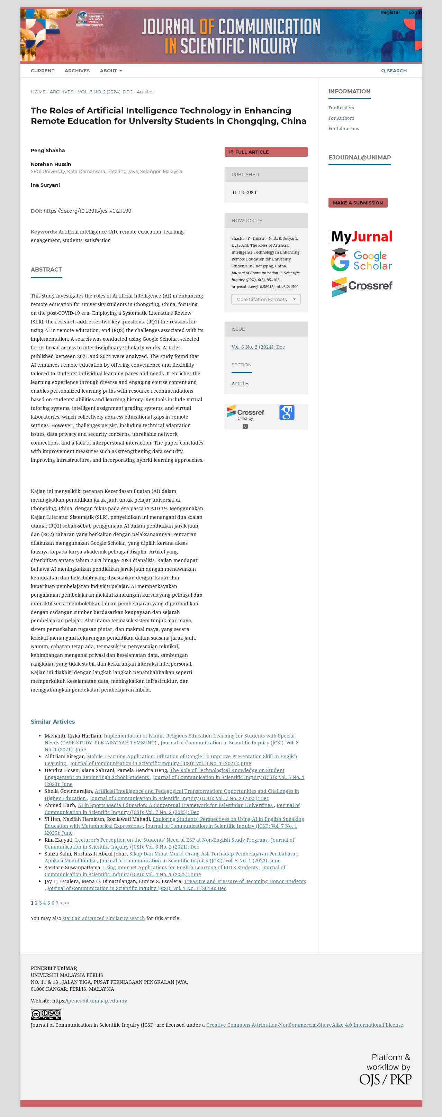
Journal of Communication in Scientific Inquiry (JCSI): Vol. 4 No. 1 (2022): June (165, 871)
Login (415, 12)
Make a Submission (358, 202)
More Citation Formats (261, 299)
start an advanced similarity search (104, 918)
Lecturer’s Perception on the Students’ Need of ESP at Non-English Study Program (171, 839)
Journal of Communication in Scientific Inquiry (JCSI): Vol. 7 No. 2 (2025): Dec (179, 798)
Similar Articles (53, 721)
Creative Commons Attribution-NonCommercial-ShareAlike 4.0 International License (304, 1025)
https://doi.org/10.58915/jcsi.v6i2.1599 (88, 211)
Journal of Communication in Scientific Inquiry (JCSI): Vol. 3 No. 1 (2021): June (160, 763)
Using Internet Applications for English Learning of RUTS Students (181, 867)
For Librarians (343, 128)
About (109, 70)
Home (38, 91)
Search (394, 70)
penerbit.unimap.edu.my (97, 1000)
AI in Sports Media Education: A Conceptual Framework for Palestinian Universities (176, 805)
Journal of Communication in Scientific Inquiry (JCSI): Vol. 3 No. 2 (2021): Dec (169, 843)
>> (67, 902)
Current (42, 70)
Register (390, 12)
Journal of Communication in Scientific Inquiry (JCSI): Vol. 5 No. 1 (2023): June (190, 860)
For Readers (341, 107)
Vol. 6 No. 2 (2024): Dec (105, 91)
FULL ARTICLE (251, 152)
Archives (77, 70)
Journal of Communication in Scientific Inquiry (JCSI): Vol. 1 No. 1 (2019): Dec (136, 888)
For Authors (341, 118)
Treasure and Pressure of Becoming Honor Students (245, 881)
